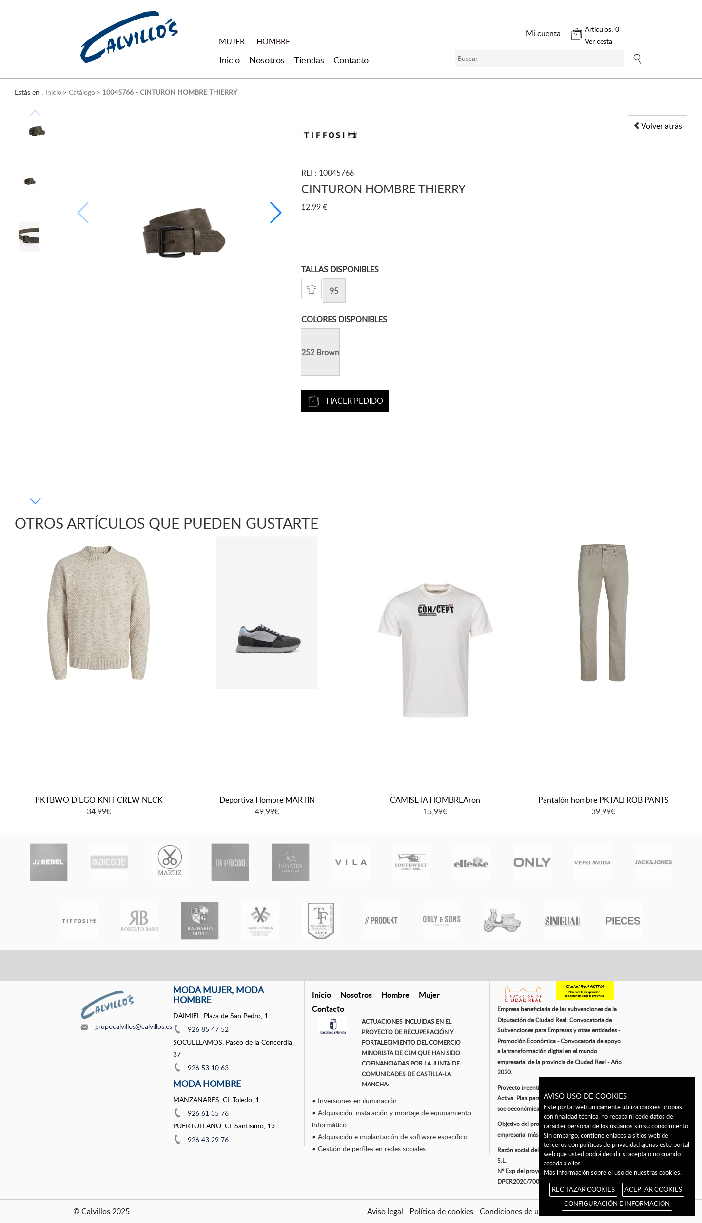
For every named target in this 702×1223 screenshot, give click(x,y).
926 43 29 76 (208, 1139)
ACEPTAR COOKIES (653, 1189)
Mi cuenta (543, 33)
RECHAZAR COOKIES (583, 1189)
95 (334, 290)
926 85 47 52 (208, 1029)
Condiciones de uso (513, 1211)
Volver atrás (657, 125)
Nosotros (267, 60)
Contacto (351, 60)
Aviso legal (385, 1211)
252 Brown (320, 352)
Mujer (429, 994)
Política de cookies (441, 1211)
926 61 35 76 (208, 1113)
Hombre (395, 994)
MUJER (232, 41)
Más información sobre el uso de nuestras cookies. (613, 1172)
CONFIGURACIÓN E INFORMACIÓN (617, 1203)
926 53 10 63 (208, 1067)
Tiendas (309, 60)
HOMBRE (273, 41)
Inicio (229, 60)
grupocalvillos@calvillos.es (133, 1026)
